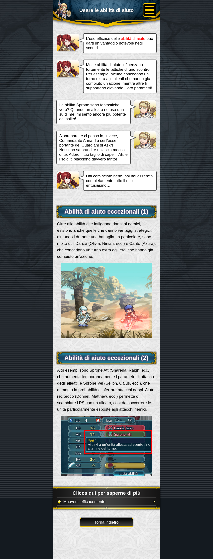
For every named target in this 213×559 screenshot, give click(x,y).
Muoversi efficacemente (84, 501)
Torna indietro (106, 522)
